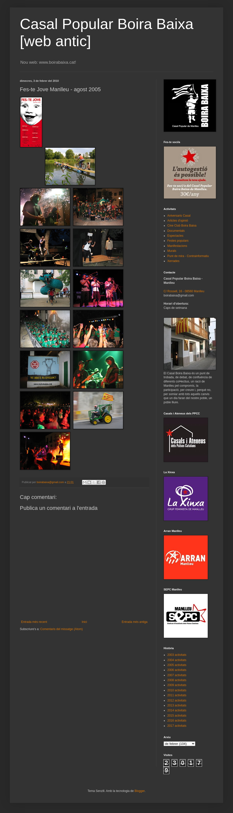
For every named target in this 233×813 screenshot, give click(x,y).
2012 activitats (176, 700)
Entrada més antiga (134, 622)
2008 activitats (176, 680)
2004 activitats (176, 660)
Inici (84, 622)
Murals (171, 251)
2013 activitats (176, 705)
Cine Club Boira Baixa (181, 225)
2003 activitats (176, 655)
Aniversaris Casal (178, 215)
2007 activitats (176, 675)
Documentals (176, 230)
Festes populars (177, 240)
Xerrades (173, 261)
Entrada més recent (34, 622)
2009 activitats (176, 685)
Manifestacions (177, 246)
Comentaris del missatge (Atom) (61, 629)
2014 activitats (176, 710)
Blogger (140, 791)
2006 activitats (176, 670)
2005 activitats (176, 665)
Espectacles (175, 235)
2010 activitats (176, 690)
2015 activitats (176, 715)
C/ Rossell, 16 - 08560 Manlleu (184, 291)
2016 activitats (176, 720)
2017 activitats (176, 725)
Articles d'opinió (177, 220)
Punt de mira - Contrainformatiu (188, 256)
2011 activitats (176, 695)
